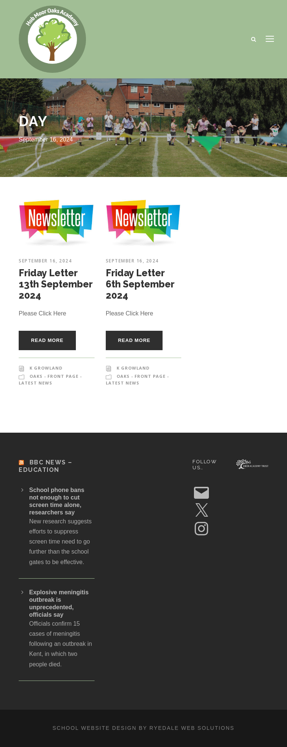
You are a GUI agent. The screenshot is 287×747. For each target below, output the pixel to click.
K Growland (46, 368)
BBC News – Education (45, 466)
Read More (47, 340)
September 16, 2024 (45, 261)
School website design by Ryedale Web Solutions (144, 728)
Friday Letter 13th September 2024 (55, 284)
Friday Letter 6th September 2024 (140, 284)
